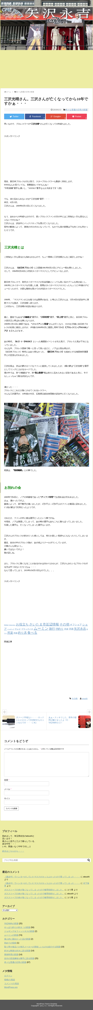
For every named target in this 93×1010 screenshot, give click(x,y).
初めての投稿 (10, 943)
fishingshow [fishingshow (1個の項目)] (12, 625)
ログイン (8, 976)
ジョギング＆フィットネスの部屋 (19, 931)
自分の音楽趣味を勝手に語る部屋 (19, 958)
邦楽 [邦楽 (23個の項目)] (10, 632)
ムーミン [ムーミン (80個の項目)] (41, 628)
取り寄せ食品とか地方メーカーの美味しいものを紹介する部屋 (32, 947)
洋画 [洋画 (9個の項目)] (71, 629)
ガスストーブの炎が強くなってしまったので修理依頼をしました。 (34, 890)
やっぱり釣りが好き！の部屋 (17, 927)
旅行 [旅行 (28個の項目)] (52, 628)
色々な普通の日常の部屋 (77, 110)
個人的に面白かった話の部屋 (17, 939)
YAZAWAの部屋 (11, 923)
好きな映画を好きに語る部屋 (17, 951)
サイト (7, 798)
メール (7, 789)
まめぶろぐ (13, 4)
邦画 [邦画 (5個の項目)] (16, 633)
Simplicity (53, 1004)
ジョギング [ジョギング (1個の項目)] (10, 629)
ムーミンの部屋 (11, 935)
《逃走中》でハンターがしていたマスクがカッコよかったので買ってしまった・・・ (42, 877)
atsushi (85, 698)
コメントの (11, 983)
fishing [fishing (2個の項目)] (6, 625)
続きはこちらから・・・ (13, 851)
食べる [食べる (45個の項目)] (32, 632)
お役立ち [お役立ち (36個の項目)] (22, 624)
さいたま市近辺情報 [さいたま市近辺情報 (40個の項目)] (44, 624)
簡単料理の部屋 (11, 954)
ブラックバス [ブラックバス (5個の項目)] (27, 629)
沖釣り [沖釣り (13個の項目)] (60, 628)
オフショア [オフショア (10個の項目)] (76, 624)
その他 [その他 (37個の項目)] (64, 624)
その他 (75, 698)
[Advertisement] (46, 68)
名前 (6, 780)
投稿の (9, 980)
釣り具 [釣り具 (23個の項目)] (22, 632)
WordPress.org (10, 987)
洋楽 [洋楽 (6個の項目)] (66, 629)
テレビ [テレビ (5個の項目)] (18, 629)
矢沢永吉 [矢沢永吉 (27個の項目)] (80, 628)
